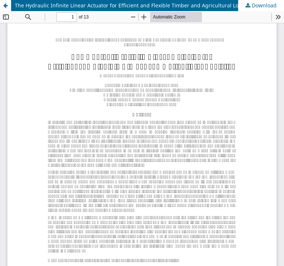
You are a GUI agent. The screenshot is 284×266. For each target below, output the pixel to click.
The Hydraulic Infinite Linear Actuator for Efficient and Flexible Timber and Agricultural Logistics (134, 5)
